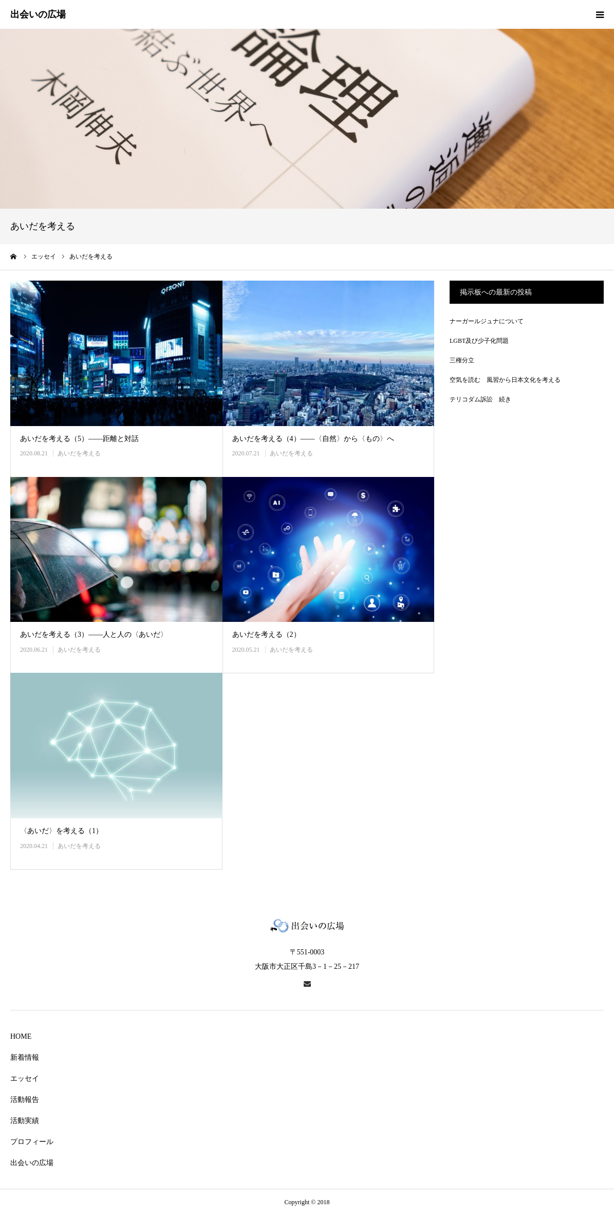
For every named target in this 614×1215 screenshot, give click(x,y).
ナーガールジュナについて (487, 321)
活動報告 (24, 1099)
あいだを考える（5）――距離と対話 (79, 439)
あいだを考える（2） (266, 634)
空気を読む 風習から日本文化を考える (505, 379)
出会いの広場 (31, 1163)
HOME (20, 1036)
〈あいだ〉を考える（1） (61, 831)
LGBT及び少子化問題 (479, 340)
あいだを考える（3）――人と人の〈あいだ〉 (94, 634)
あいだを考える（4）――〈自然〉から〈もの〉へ (313, 439)
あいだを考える (79, 453)
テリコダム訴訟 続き (480, 399)
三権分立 (462, 360)
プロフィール (31, 1142)
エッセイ (24, 1078)
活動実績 (24, 1121)
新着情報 (24, 1057)
